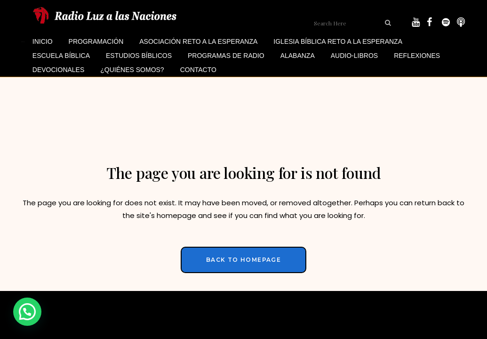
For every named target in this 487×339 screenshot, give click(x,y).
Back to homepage (243, 259)
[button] (27, 312)
